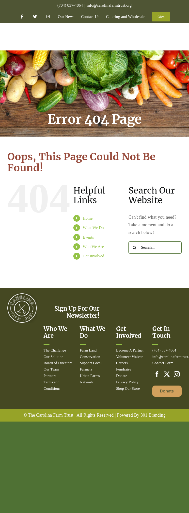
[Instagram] (177, 374)
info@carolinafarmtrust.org (109, 5)
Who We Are (93, 247)
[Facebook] (157, 374)
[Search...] (155, 247)
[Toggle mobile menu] (179, 36)
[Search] (134, 247)
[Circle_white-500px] (22, 295)
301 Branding (153, 415)
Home (88, 218)
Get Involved (93, 256)
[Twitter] (167, 374)
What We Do (93, 228)
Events (88, 237)
